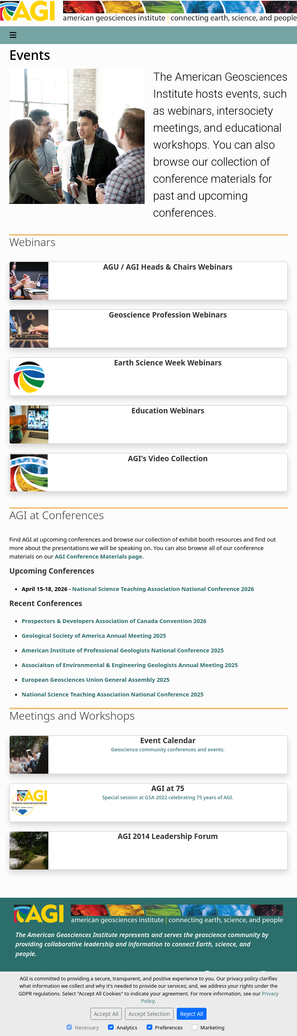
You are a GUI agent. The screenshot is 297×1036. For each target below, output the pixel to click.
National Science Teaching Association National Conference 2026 (163, 589)
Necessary (87, 1027)
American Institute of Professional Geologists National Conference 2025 (123, 650)
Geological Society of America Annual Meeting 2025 (94, 635)
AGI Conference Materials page (98, 556)
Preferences (169, 1027)
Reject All (191, 1013)
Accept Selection (149, 1013)
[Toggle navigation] (13, 35)
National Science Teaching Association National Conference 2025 (112, 694)
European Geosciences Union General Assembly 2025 (95, 679)
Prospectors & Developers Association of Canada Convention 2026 (114, 621)
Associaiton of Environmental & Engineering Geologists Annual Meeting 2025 (130, 665)
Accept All (106, 1013)
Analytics (126, 1027)
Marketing (212, 1027)
